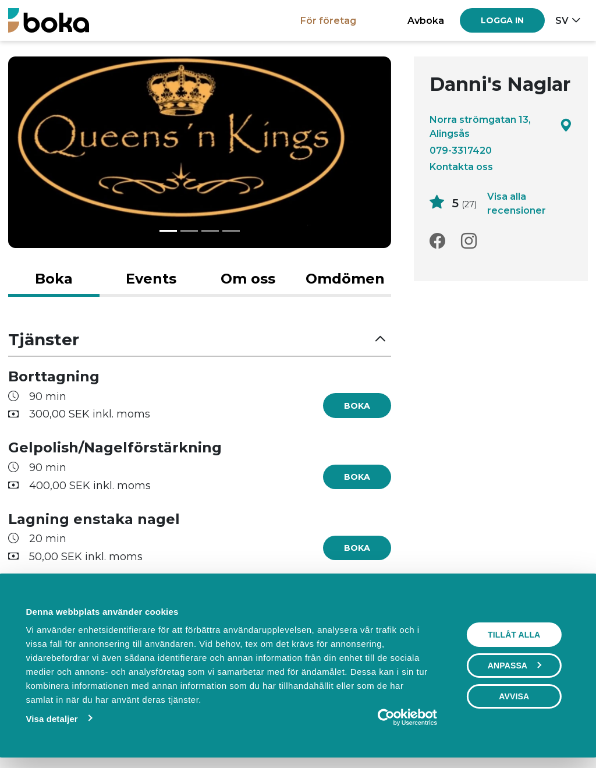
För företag (328, 20)
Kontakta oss (461, 166)
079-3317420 (461, 150)
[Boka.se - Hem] (48, 20)
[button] (199, 339)
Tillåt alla (514, 634)
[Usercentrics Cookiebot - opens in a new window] (386, 717)
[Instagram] (469, 241)
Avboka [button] (425, 20)
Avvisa (514, 696)
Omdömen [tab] (345, 278)
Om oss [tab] (248, 278)
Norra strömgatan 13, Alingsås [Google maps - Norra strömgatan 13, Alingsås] (501, 126)
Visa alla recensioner (516, 203)
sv (562, 20)
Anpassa (514, 665)
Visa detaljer (51, 719)
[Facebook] (437, 241)
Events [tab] (151, 278)
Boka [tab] (54, 278)
